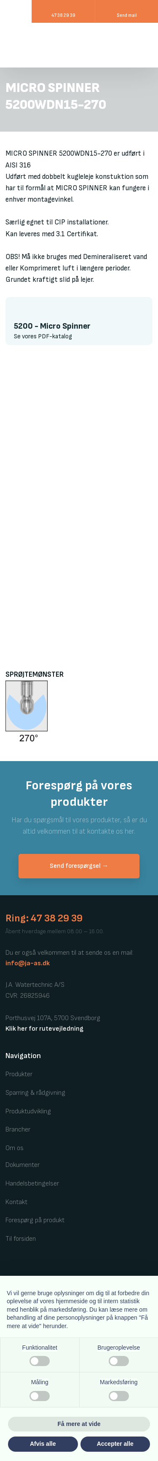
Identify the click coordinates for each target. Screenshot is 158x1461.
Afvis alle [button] (43, 1443)
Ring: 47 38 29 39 (44, 918)
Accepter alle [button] (115, 1443)
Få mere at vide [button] (79, 1423)
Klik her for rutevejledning (44, 1029)
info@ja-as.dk (27, 963)
